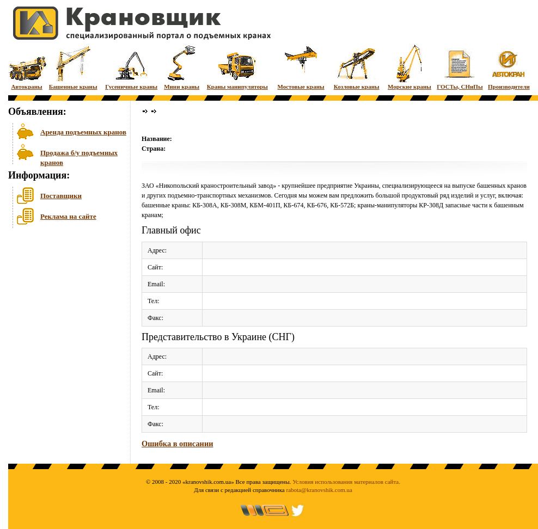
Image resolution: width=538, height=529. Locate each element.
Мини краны (181, 67)
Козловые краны (357, 67)
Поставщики (61, 196)
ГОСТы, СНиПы (459, 67)
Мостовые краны (300, 67)
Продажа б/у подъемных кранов (79, 156)
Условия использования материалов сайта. (346, 481)
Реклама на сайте (68, 216)
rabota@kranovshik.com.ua (319, 490)
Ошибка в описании (177, 443)
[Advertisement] (62, 315)
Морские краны (409, 67)
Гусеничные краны (131, 67)
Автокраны (26, 67)
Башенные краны (73, 67)
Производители (509, 67)
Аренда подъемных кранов (83, 132)
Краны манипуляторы (237, 67)
